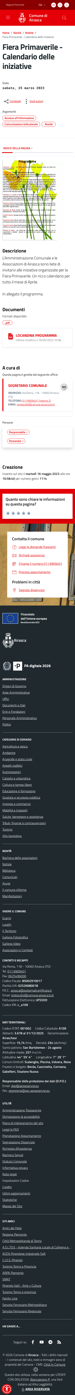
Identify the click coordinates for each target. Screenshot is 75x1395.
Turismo (7, 829)
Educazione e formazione (18, 791)
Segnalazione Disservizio (18, 1142)
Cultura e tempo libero (17, 784)
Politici (6, 724)
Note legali (9, 1174)
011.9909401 (16, 971)
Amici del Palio (12, 1228)
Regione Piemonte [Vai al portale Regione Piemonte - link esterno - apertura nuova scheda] (15, 5)
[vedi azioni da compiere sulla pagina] (33, 101)
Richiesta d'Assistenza (17, 1148)
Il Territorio (9, 930)
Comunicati (9, 877)
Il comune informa (14, 889)
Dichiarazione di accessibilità (21, 1116)
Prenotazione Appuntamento (21, 1135)
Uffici (5, 698)
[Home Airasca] (35, 18)
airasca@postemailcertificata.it (31, 990)
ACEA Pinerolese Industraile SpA (24, 1253)
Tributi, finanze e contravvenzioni (24, 823)
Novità (17, 33)
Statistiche (9, 1199)
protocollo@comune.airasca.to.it (36, 404)
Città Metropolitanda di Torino (22, 1240)
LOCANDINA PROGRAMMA (36, 335)
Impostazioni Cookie (15, 1180)
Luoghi (6, 924)
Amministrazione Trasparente (21, 1110)
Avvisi (6, 883)
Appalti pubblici (12, 765)
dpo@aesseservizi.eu (25, 1085)
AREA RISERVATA (35, 1389)
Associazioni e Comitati (17, 950)
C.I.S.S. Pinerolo (12, 1260)
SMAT (6, 1279)
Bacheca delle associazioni (19, 857)
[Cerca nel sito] (64, 18)
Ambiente (8, 752)
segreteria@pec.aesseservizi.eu (29, 1090)
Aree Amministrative (16, 692)
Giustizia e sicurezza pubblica (21, 797)
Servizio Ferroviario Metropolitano (24, 1304)
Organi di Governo (14, 686)
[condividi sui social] (12, 101)
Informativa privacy (15, 1167)
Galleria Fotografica (15, 937)
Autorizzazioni (11, 771)
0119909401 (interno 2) (36, 400)
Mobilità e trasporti (14, 810)
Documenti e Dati (13, 705)
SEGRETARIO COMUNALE (27, 385)
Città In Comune (54, 1364)
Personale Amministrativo (19, 718)
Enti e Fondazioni (13, 711)
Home (5, 33)
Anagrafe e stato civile (17, 759)
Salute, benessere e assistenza (22, 816)
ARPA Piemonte (13, 1272)
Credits (7, 1187)
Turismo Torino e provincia (19, 1292)
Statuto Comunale (14, 1161)
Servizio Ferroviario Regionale (21, 1311)
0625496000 (17, 976)
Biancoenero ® (40, 1379)
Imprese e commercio (16, 803)
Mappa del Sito (12, 1206)
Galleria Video (11, 943)
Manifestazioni (12, 896)
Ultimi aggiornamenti (16, 1193)
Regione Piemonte (14, 1234)
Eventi (6, 918)
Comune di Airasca (38, 17)
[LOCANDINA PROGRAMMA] (10, 336)
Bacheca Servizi (12, 1155)
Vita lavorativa (12, 835)
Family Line (9, 1298)
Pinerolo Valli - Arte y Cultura (21, 1285)
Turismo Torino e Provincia (19, 1266)
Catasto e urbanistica (16, 778)
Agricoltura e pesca (15, 746)
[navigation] (8, 17)
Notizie (29, 33)
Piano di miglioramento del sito (22, 1123)
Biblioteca (8, 870)
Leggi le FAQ (10, 1129)
